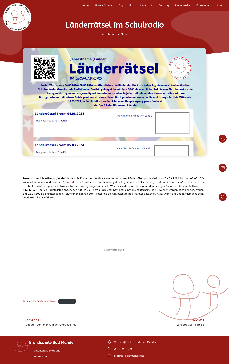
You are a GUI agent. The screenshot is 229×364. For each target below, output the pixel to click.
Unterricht (146, 5)
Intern (220, 5)
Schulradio (70, 182)
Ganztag (164, 5)
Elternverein (203, 5)
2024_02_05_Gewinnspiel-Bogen (39, 301)
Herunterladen (67, 301)
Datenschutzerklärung (47, 350)
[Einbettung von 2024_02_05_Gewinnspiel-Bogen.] (114, 250)
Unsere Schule (103, 5)
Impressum (40, 356)
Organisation (126, 5)
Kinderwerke (182, 5)
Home (85, 5)
